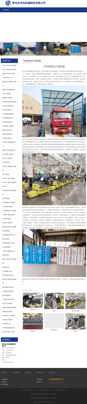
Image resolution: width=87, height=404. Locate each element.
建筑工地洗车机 (7, 130)
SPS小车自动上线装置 (9, 65)
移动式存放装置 (7, 134)
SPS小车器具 (6, 93)
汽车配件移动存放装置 (9, 102)
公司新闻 (39, 379)
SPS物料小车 (6, 323)
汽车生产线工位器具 (8, 332)
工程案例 (16, 372)
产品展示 (4, 372)
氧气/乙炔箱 (4, 384)
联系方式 (52, 372)
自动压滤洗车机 (7, 122)
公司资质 (28, 372)
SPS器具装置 (6, 218)
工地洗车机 (5, 162)
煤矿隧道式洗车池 (8, 287)
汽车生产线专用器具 (8, 178)
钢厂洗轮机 (5, 174)
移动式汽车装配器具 (8, 89)
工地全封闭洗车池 (8, 299)
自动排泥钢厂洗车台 (8, 243)
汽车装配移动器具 (8, 114)
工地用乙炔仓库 (7, 138)
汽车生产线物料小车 (8, 251)
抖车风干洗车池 (7, 223)
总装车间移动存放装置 (9, 307)
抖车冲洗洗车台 (7, 110)
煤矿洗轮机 (5, 239)
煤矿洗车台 (5, 255)
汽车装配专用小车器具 (9, 210)
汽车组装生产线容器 (8, 202)
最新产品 (39, 382)
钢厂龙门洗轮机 (7, 303)
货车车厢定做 (6, 295)
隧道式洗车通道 (7, 311)
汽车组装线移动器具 (8, 328)
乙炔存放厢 (5, 198)
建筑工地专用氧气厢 (8, 150)
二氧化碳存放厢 (7, 206)
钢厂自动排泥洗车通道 (9, 69)
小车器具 (3, 382)
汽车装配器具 (6, 247)
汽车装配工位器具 (8, 126)
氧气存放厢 (5, 231)
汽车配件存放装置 (8, 291)
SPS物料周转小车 (8, 118)
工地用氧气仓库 (7, 271)
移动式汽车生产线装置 (9, 227)
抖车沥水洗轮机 (7, 319)
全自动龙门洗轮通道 (8, 315)
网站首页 (6, 10)
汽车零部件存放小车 (8, 235)
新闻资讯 (40, 372)
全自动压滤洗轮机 (8, 106)
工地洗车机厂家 (7, 77)
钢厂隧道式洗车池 (8, 275)
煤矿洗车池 (5, 267)
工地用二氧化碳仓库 (8, 214)
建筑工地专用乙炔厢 (8, 73)
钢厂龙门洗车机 (7, 158)
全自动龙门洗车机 (8, 154)
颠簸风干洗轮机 (7, 97)
